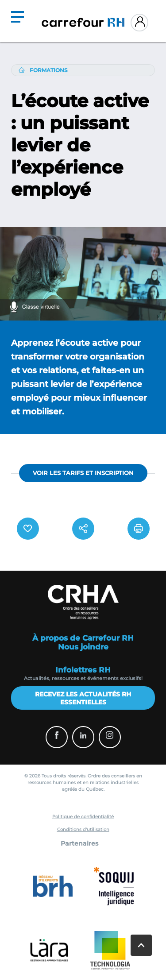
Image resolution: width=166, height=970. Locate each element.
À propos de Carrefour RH (83, 638)
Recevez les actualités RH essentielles (83, 698)
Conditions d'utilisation (83, 829)
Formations (49, 70)
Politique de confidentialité (83, 816)
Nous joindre (83, 646)
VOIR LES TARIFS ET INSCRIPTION (83, 472)
